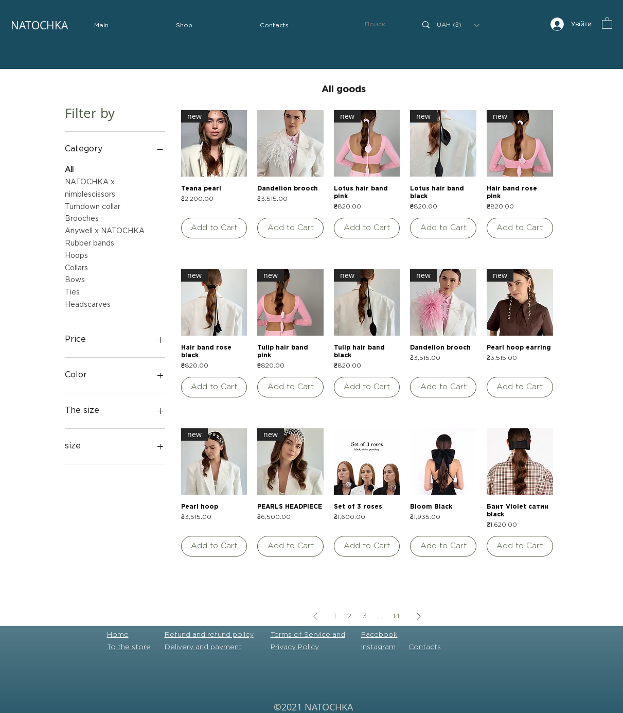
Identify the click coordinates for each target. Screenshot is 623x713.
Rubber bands (89, 242)
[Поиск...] (383, 24)
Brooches (82, 217)
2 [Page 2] (349, 616)
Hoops (76, 254)
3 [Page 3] (364, 616)
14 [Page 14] (396, 616)
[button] (184, 25)
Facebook (379, 635)
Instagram (378, 647)
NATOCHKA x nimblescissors (90, 187)
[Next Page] (419, 616)
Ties (72, 291)
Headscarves (88, 303)
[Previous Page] (315, 616)
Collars (76, 267)
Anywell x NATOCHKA (105, 229)
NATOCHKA (39, 25)
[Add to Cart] (214, 228)
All (69, 168)
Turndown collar (92, 205)
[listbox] (458, 24)
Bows (75, 278)
